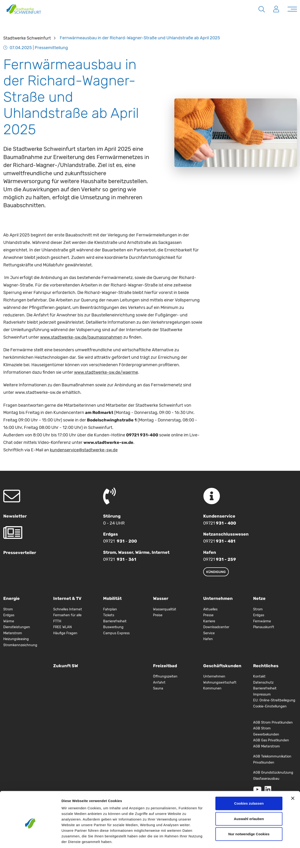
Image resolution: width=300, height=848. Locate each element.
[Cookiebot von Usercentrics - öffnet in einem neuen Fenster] (30, 838)
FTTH (57, 621)
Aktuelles (210, 609)
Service (209, 633)
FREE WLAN (62, 627)
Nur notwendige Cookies (249, 812)
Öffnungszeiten (165, 676)
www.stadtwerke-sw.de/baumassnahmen (81, 337)
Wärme (8, 621)
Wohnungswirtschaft (219, 683)
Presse (208, 615)
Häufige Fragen (65, 633)
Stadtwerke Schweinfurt (27, 37)
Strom (8, 609)
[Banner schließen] (292, 776)
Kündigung (216, 572)
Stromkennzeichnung (20, 645)
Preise (157, 615)
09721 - (120, 541)
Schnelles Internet (67, 609)
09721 (219, 523)
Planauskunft (263, 627)
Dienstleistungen (16, 627)
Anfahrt (159, 683)
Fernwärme (262, 621)
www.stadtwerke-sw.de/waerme (106, 372)
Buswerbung (113, 627)
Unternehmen (214, 676)
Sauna (158, 688)
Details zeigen (249, 839)
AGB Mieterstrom (266, 746)
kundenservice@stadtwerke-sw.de (84, 450)
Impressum (262, 694)
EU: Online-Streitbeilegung (274, 700)
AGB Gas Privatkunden (271, 740)
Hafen (208, 639)
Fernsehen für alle (67, 615)
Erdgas (8, 615)
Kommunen (212, 688)
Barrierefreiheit (115, 621)
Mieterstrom (12, 633)
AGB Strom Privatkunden (273, 723)
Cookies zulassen (249, 781)
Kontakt (259, 676)
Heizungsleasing (16, 639)
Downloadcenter (216, 627)
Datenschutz (263, 683)
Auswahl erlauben (249, 797)
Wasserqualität (164, 609)
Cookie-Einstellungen (270, 706)
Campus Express (116, 633)
